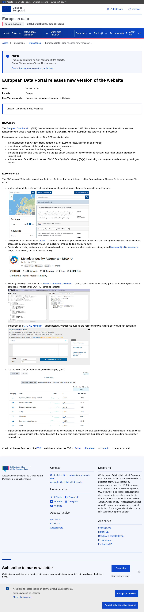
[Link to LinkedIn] (56, 501)
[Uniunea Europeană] (14, 9)
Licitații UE (103, 532)
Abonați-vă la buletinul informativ (66, 482)
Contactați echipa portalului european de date (70, 476)
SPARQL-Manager (32, 326)
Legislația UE (104, 528)
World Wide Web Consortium (57, 283)
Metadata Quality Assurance (124, 247)
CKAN (42, 240)
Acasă (6, 33)
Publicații (98, 33)
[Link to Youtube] (56, 505)
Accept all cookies (126, 593)
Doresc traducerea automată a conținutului (32, 68)
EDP (38, 448)
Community (81, 33)
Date (14, 33)
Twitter (78, 448)
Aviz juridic (55, 519)
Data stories (35, 43)
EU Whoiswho (105, 540)
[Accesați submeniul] (20, 33)
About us (135, 33)
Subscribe (121, 568)
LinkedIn (105, 448)
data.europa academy (30, 33)
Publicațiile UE (105, 544)
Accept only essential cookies (120, 605)
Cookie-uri (55, 523)
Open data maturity (56, 33)
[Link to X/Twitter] (56, 497)
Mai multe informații (22, 597)
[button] (134, 9)
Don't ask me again (121, 576)
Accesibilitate (56, 528)
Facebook (90, 448)
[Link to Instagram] (71, 501)
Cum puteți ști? (59, 2)
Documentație (118, 33)
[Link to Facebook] (71, 497)
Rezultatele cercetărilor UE (111, 536)
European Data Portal (17, 128)
